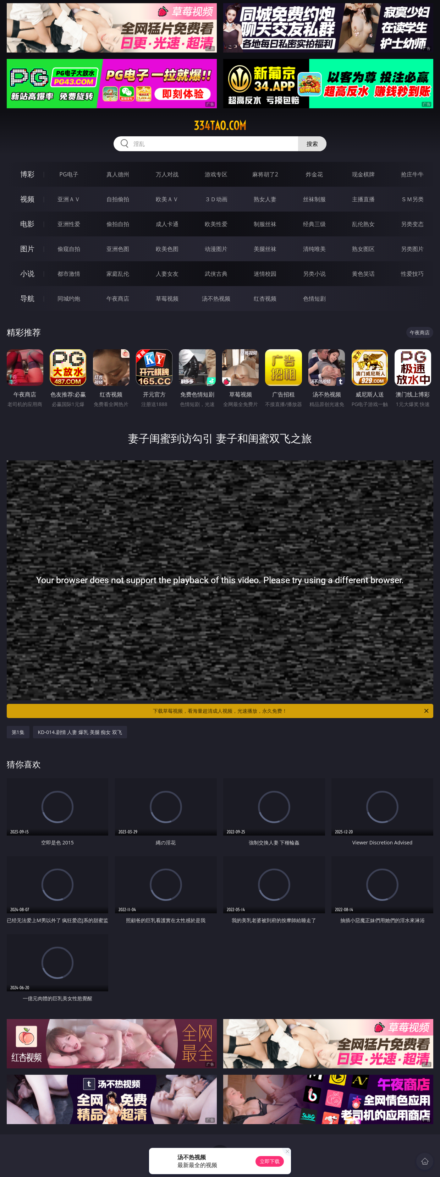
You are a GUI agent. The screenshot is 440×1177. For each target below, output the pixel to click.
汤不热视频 (216, 298)
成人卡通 (167, 224)
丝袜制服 (314, 199)
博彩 (27, 174)
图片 (27, 248)
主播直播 (363, 199)
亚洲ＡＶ (68, 199)
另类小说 (314, 274)
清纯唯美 (314, 249)
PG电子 (68, 174)
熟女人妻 (265, 199)
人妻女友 (167, 274)
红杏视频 (265, 298)
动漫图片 (216, 249)
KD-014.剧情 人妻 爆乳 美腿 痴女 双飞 (80, 732)
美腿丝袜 (265, 249)
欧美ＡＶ (167, 199)
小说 (27, 273)
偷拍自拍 (117, 224)
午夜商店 (117, 298)
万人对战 (167, 174)
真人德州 (117, 174)
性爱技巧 (412, 274)
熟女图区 (363, 249)
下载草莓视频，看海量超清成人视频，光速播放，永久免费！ (291, 711)
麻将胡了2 (265, 174)
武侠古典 (216, 274)
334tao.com (220, 126)
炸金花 (314, 174)
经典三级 (314, 224)
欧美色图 (167, 249)
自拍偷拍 (117, 199)
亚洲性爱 (68, 224)
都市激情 (68, 274)
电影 (27, 224)
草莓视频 (167, 298)
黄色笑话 (363, 274)
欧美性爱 (216, 224)
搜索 (312, 144)
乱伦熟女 (363, 224)
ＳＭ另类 (412, 199)
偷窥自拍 (68, 249)
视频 (27, 199)
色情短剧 (314, 298)
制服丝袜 (265, 224)
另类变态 (412, 224)
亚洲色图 (117, 249)
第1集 (18, 732)
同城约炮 (68, 298)
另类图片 (412, 249)
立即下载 (270, 1161)
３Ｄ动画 (216, 199)
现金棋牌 (363, 174)
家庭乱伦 (117, 274)
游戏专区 (216, 174)
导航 (27, 298)
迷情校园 (265, 274)
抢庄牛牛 (412, 174)
